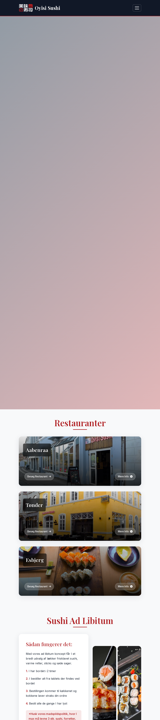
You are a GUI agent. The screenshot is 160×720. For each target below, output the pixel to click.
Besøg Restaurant (39, 476)
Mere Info (125, 476)
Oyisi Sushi (39, 8)
